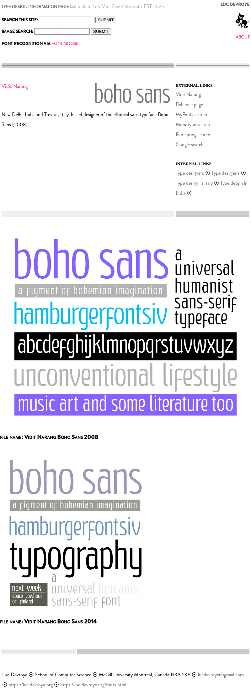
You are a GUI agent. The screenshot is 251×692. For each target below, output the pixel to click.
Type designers (190, 173)
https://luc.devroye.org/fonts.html (93, 684)
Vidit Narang (188, 94)
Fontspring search (193, 134)
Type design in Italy (194, 183)
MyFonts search (191, 114)
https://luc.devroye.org (30, 684)
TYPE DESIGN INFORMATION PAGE (35, 7)
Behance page (189, 104)
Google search (190, 144)
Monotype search (193, 124)
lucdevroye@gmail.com (221, 674)
